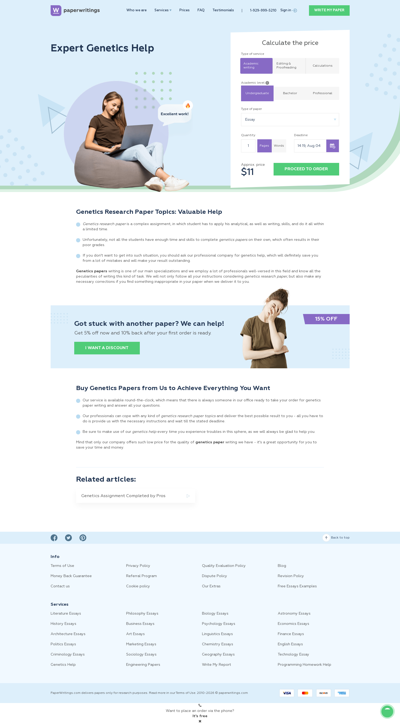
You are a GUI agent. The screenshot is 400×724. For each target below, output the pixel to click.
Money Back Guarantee (71, 576)
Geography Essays (218, 654)
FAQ (201, 10)
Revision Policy (291, 576)
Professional (322, 93)
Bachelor (290, 93)
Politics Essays (63, 644)
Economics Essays (293, 624)
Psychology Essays (218, 624)
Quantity (248, 135)
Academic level (255, 83)
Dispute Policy (214, 576)
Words (279, 145)
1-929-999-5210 (263, 10)
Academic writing (251, 65)
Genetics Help (63, 665)
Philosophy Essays (142, 613)
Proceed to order (306, 169)
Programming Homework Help (304, 665)
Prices (184, 10)
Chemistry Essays (217, 644)
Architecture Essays (68, 634)
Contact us (60, 586)
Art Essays (135, 634)
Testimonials (223, 10)
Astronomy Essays (294, 613)
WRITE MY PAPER (329, 10)
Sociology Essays (141, 654)
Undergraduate (257, 93)
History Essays (63, 624)
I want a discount (107, 348)
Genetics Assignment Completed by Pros (123, 496)
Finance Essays (291, 634)
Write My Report (216, 665)
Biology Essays (215, 613)
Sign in (288, 10)
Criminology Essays (68, 654)
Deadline (301, 135)
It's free (200, 716)
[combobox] (290, 119)
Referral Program (141, 576)
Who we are (136, 10)
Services (163, 10)
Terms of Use (62, 566)
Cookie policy (138, 586)
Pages (264, 145)
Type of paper (251, 109)
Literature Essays (66, 613)
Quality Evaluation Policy (224, 566)
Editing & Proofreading (286, 65)
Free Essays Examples (297, 586)
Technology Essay (293, 654)
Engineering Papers (143, 665)
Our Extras (211, 586)
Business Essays (140, 624)
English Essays (290, 644)
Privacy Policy (138, 566)
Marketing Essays (141, 644)
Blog (282, 566)
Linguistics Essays (217, 634)
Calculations (323, 65)
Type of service (252, 54)
